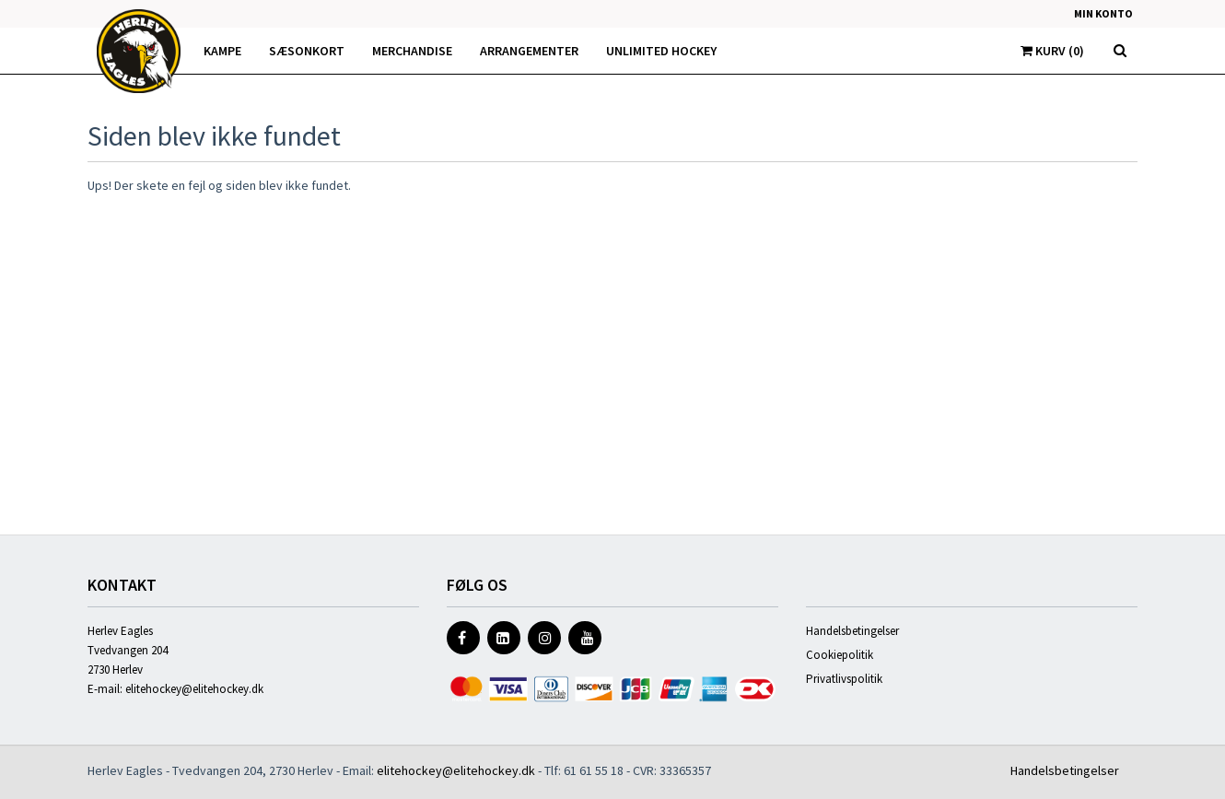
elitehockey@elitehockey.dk (194, 689)
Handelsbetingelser (852, 631)
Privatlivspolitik (844, 679)
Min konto (1103, 13)
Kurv (1052, 50)
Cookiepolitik (839, 655)
